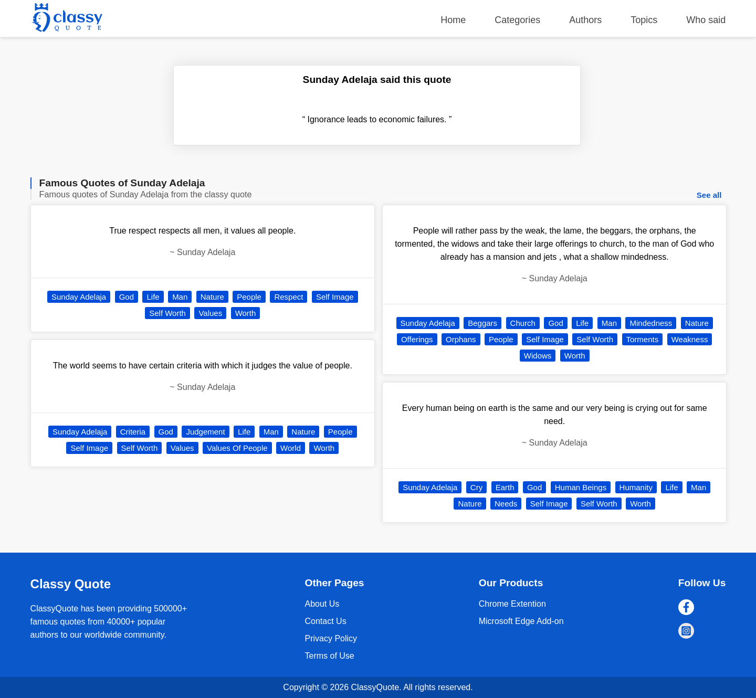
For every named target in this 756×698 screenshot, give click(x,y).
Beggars (482, 323)
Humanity (636, 487)
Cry (476, 487)
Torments (642, 339)
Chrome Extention (512, 603)
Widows (538, 355)
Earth (505, 487)
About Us (321, 603)
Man (179, 296)
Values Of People (237, 447)
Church (523, 323)
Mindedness (650, 323)
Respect (288, 296)
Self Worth (167, 313)
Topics (644, 20)
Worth (245, 313)
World (290, 447)
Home (453, 20)
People (249, 296)
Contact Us (325, 621)
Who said (706, 20)
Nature (212, 296)
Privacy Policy (330, 638)
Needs (506, 503)
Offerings (417, 339)
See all (709, 195)
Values (210, 313)
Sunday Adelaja (78, 296)
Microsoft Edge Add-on (521, 621)
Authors (585, 20)
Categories (517, 20)
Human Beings (580, 487)
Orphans (461, 339)
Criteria (132, 431)
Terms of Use (329, 655)
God (126, 296)
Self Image (335, 296)
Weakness (689, 339)
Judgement (205, 431)
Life (152, 296)
